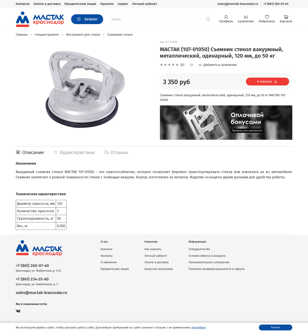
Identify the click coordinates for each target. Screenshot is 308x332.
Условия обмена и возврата (207, 256)
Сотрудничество (199, 249)
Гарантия (107, 4)
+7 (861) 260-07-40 (275, 4)
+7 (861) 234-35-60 (32, 279)
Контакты (23, 4)
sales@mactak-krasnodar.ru (237, 4)
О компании (109, 262)
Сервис (122, 4)
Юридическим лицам (80, 4)
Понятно (275, 327)
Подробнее (199, 327)
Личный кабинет (144, 4)
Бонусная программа (159, 269)
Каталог (87, 19)
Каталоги (106, 249)
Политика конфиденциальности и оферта (217, 269)
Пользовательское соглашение (209, 262)
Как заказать (153, 249)
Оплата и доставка (47, 4)
